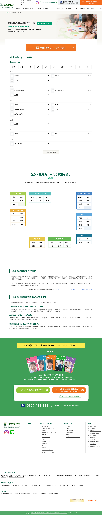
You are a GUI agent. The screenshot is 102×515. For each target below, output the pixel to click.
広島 (21, 201)
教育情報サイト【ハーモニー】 (16, 477)
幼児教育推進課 (22, 475)
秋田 (80, 201)
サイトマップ (45, 445)
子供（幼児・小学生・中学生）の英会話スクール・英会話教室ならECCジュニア (49, 513)
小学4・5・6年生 (66, 8)
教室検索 (18, 8)
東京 (80, 218)
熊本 (14, 221)
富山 (40, 197)
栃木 (88, 225)
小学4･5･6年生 (69, 432)
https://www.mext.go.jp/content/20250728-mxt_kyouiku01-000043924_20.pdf (73, 289)
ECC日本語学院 (47, 485)
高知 (33, 246)
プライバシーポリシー (47, 450)
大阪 (52, 246)
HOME (30, 423)
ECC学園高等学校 (53, 494)
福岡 (14, 214)
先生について (45, 439)
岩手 (88, 201)
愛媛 (33, 242)
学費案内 (44, 435)
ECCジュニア (16, 485)
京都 (67, 246)
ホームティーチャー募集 (48, 452)
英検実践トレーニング (95, 431)
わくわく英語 (93, 435)
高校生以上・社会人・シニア (87, 8)
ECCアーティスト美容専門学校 (22, 494)
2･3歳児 (68, 426)
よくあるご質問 (22, 2)
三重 (88, 242)
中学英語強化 (93, 428)
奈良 (59, 242)
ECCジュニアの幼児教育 (48, 428)
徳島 (40, 246)
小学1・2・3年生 (55, 8)
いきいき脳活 (93, 444)
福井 (32, 201)
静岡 (88, 239)
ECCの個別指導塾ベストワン (8, 475)
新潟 (32, 197)
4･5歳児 (68, 428)
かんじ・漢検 (93, 439)
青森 (88, 197)
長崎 (21, 217)
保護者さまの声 (46, 441)
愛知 (80, 242)
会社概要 (44, 448)
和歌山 (67, 242)
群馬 (80, 228)
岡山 (14, 201)
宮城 (88, 204)
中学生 (75, 8)
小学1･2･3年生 (69, 430)
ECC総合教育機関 (5, 485)
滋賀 (52, 242)
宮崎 (21, 221)
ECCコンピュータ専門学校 (39, 494)
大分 (14, 217)
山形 (80, 204)
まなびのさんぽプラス (95, 446)
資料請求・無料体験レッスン (49, 432)
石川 (47, 197)
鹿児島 (14, 224)
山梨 (40, 201)
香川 (40, 242)
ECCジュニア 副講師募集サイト (64, 475)
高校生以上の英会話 (94, 433)
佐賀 (21, 214)
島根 (21, 197)
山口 (14, 204)
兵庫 (59, 246)
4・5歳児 (45, 8)
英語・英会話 (93, 426)
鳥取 (14, 197)
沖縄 (21, 224)
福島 (80, 208)
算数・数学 (92, 437)
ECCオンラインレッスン (35, 475)
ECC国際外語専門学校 (6, 494)
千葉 (88, 221)
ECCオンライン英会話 (77, 485)
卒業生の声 (44, 443)
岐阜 (80, 239)
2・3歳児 (38, 8)
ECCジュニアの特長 (28, 8)
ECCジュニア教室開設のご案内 (61, 485)
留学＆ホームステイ (49, 475)
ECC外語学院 (25, 485)
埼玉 (80, 221)
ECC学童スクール (36, 485)
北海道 (80, 197)
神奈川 (88, 218)
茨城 (80, 225)
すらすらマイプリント (95, 442)
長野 (47, 201)
